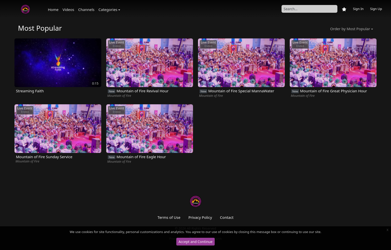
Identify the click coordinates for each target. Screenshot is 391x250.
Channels (86, 9)
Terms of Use (169, 217)
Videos (68, 9)
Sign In (358, 8)
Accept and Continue (195, 241)
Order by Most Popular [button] (350, 28)
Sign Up (376, 8)
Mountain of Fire (119, 95)
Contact (226, 217)
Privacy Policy (200, 217)
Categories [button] (107, 9)
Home (53, 9)
